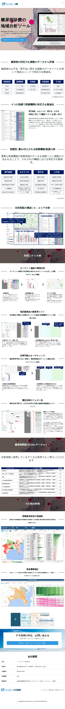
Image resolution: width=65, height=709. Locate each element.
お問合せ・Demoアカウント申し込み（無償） (33, 643)
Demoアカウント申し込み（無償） (14, 40)
